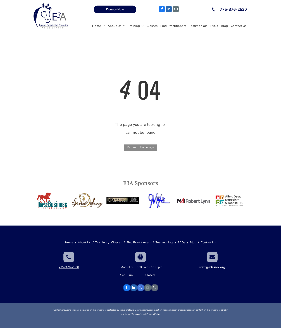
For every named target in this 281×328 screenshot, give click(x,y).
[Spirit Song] (87, 200)
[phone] (154, 288)
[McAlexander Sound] (158, 200)
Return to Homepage (140, 147)
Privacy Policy (153, 314)
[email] (176, 9)
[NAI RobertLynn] (193, 200)
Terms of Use (138, 314)
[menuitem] (98, 26)
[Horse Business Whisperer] (52, 200)
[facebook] (162, 9)
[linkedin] (169, 9)
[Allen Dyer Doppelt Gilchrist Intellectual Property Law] (229, 200)
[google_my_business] (140, 288)
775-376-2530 (69, 267)
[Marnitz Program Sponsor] (122, 200)
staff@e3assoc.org (212, 267)
